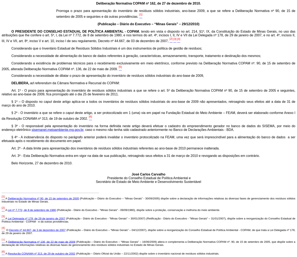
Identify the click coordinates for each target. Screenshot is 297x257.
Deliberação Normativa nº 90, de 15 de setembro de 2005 (43, 198)
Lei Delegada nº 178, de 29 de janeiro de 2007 (36, 218)
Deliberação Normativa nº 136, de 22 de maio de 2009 (41, 241)
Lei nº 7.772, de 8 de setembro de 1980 (32, 210)
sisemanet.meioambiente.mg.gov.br (57, 129)
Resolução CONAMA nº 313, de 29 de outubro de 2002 (41, 253)
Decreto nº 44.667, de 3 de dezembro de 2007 (37, 230)
